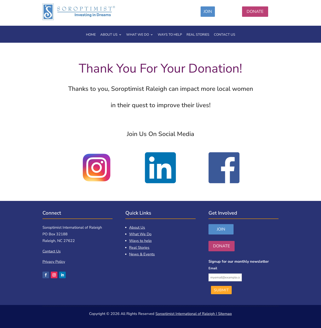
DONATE (255, 11)
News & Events (142, 254)
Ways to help (170, 35)
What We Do (137, 35)
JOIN (208, 11)
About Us (108, 35)
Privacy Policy (53, 261)
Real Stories (198, 35)
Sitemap (225, 313)
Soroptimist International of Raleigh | (186, 313)
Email (212, 268)
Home (91, 35)
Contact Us (224, 35)
